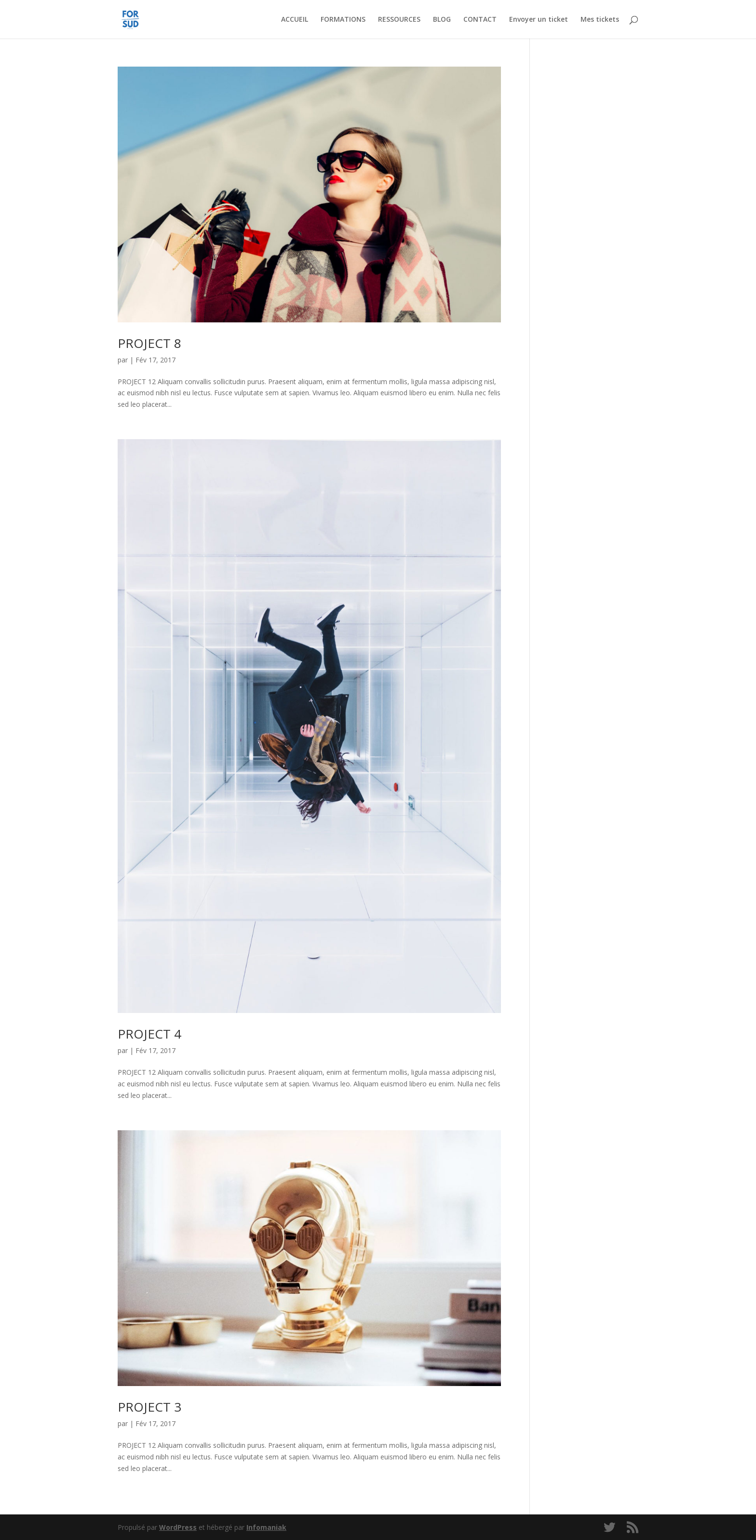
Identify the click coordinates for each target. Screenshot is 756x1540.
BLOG (442, 20)
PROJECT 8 (149, 343)
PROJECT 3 (149, 1406)
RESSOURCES (399, 20)
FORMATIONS (343, 20)
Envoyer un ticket (538, 20)
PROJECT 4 (149, 1033)
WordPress (178, 1527)
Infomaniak (266, 1527)
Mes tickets (599, 20)
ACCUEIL (294, 20)
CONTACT (480, 20)
